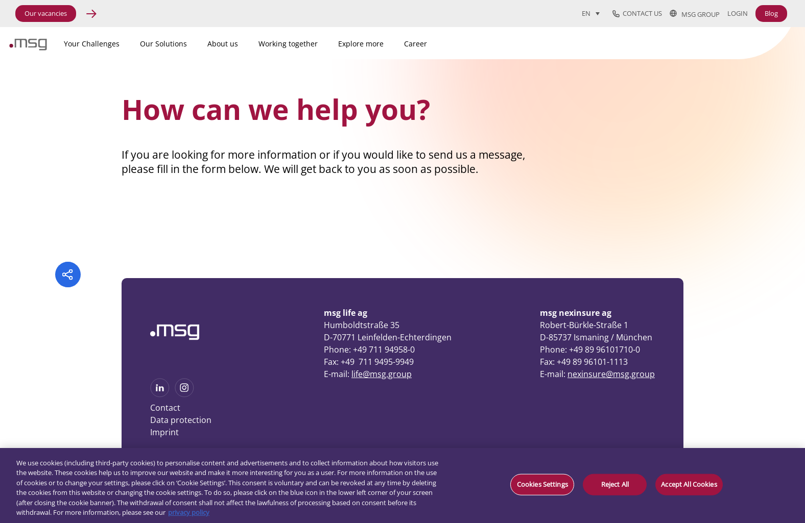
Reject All (615, 484)
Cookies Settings (542, 484)
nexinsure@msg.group (611, 374)
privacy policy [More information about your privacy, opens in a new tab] (188, 512)
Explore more (361, 43)
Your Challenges (92, 43)
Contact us (637, 13)
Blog (771, 13)
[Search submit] (765, 41)
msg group (695, 14)
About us (222, 43)
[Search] (709, 41)
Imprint (164, 432)
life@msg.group (381, 374)
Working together (288, 43)
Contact (165, 407)
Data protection (180, 420)
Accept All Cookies (689, 484)
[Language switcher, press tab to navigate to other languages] (591, 13)
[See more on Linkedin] (160, 394)
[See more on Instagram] (184, 394)
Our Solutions (163, 43)
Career (415, 43)
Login (737, 13)
